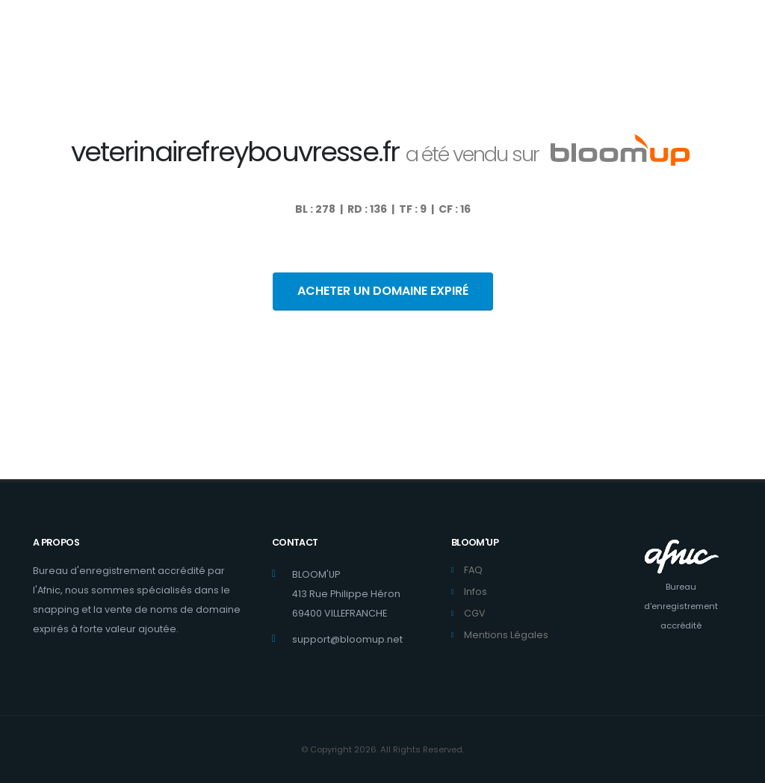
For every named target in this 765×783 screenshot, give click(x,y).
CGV (475, 613)
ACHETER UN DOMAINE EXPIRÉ (382, 290)
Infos (475, 591)
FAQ (473, 570)
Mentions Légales (506, 634)
